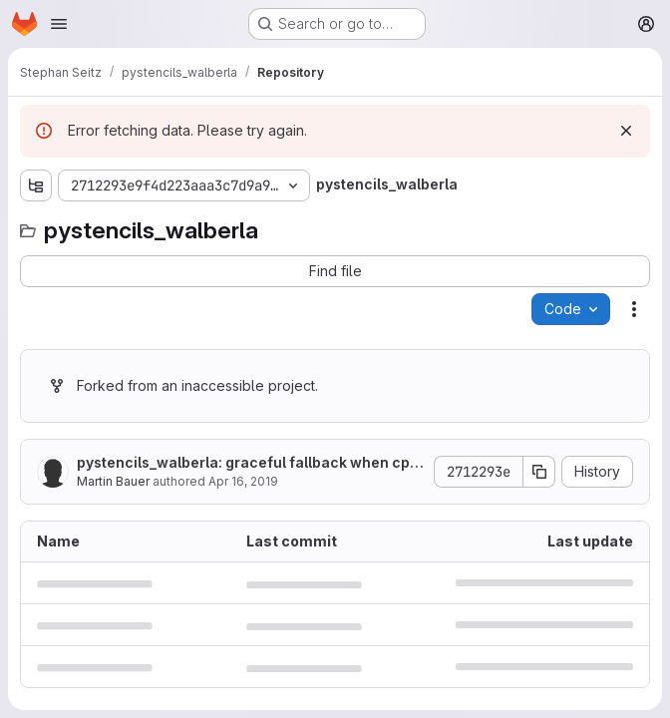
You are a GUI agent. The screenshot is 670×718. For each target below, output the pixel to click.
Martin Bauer (113, 481)
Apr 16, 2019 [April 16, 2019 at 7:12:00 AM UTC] (243, 481)
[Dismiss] (626, 131)
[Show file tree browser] (36, 185)
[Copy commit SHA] (539, 472)
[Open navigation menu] (59, 24)
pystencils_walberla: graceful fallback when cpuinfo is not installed (250, 463)
